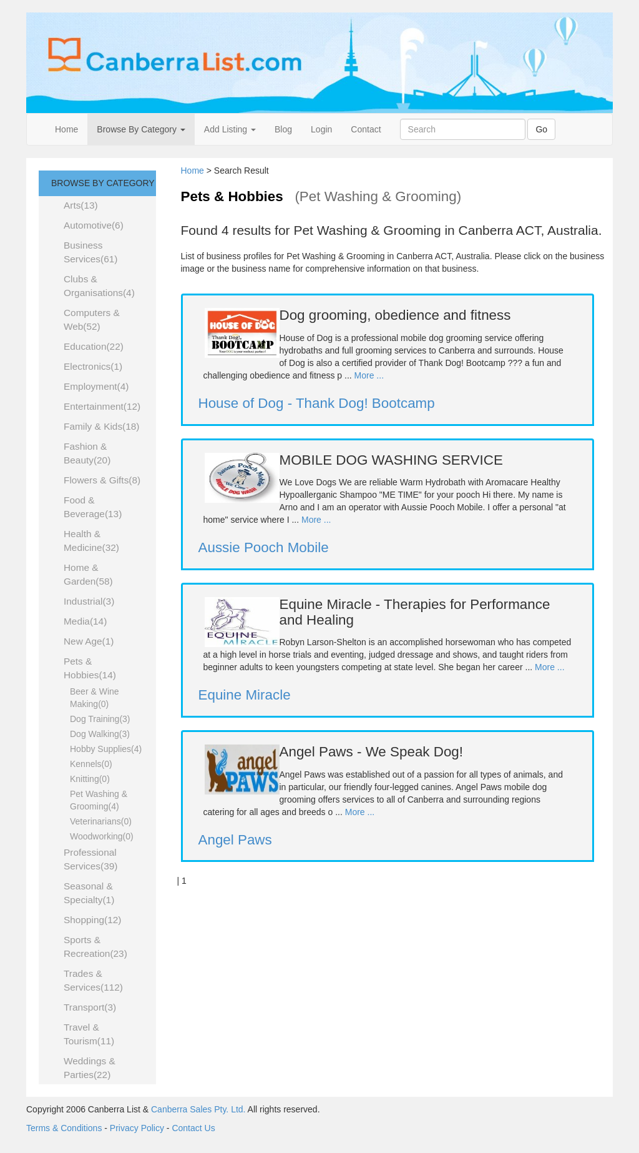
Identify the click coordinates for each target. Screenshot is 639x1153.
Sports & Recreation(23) (95, 946)
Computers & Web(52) (92, 319)
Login (321, 129)
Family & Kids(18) (101, 426)
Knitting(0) (90, 779)
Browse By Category (141, 129)
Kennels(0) (91, 764)
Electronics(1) (93, 366)
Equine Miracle (244, 695)
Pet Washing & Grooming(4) (98, 800)
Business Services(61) (90, 252)
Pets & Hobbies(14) (90, 668)
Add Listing (230, 129)
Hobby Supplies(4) (106, 749)
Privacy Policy (137, 1128)
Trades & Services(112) (93, 980)
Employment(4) (96, 386)
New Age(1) (89, 641)
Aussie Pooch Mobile (263, 547)
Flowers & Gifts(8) (102, 480)
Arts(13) (81, 205)
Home (66, 129)
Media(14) (85, 621)
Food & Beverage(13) (93, 507)
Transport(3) (90, 1007)
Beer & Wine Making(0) (94, 697)
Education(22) (94, 346)
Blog (283, 129)
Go (541, 129)
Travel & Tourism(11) (89, 1034)
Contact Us (193, 1128)
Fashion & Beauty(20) (87, 453)
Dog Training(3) (100, 719)
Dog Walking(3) (100, 734)
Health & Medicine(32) (91, 540)
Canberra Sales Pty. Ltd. (198, 1109)
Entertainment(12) (102, 406)
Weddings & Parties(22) (89, 1068)
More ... (369, 375)
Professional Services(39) (90, 859)
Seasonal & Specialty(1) (89, 893)
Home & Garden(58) (88, 574)
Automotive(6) (94, 225)
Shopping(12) (92, 919)
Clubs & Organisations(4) (99, 286)
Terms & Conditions (64, 1128)
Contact (366, 129)
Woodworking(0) (102, 836)
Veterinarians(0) (101, 821)
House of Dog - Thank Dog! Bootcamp (316, 403)
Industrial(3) (89, 601)
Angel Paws (235, 840)
